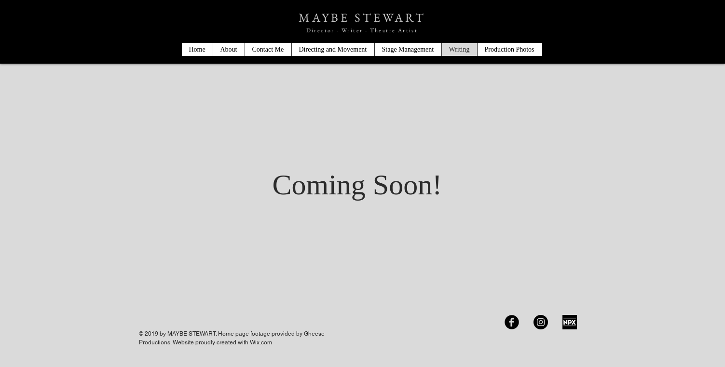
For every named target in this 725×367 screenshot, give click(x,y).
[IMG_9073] (569, 322)
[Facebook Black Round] (512, 322)
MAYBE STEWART (362, 17)
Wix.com (261, 342)
